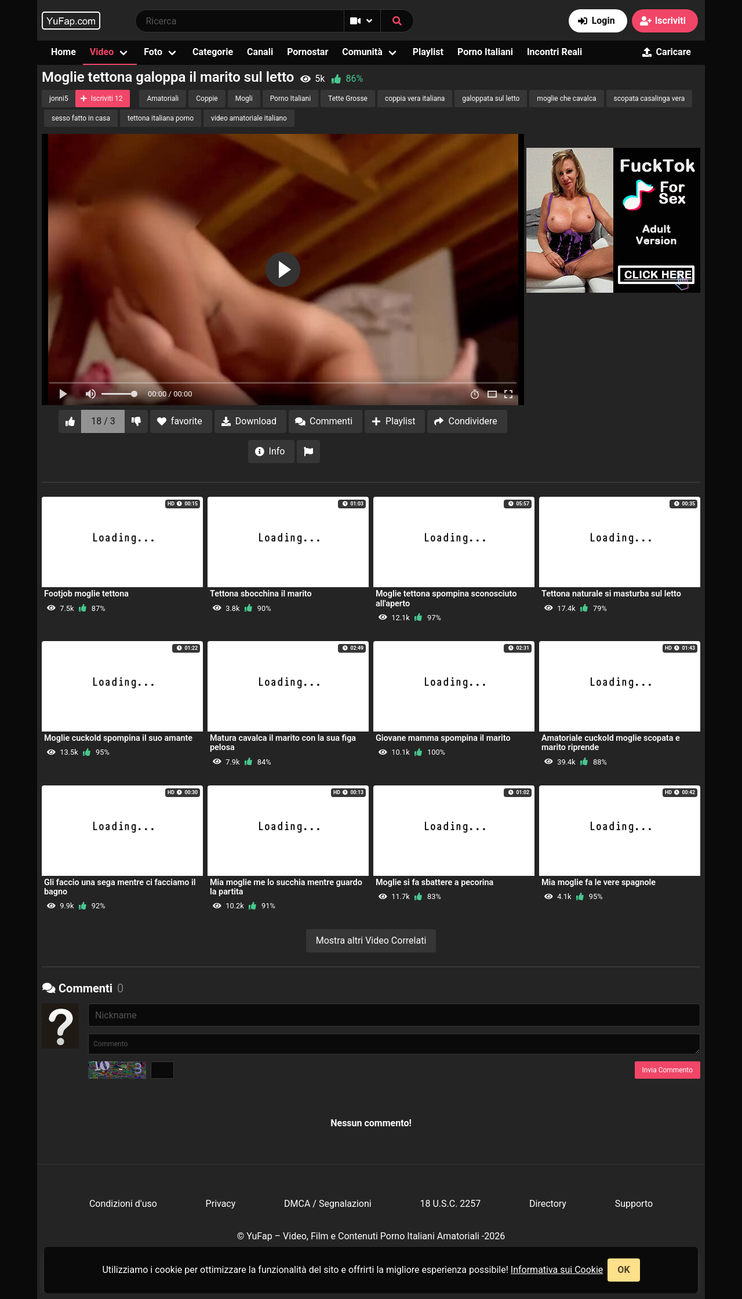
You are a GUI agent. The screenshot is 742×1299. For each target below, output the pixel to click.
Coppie (206, 98)
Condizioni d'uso (123, 1203)
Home (63, 51)
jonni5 (58, 98)
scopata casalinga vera (649, 98)
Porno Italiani (485, 51)
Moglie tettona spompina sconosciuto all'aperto (446, 598)
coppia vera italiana (415, 98)
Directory (547, 1203)
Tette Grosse (348, 98)
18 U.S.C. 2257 (450, 1203)
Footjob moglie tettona (86, 594)
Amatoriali (163, 98)
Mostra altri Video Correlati (371, 940)
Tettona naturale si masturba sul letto (611, 594)
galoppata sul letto (490, 98)
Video (102, 51)
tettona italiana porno (161, 118)
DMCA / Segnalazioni (328, 1203)
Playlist (428, 51)
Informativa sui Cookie (557, 1269)
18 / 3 (103, 421)
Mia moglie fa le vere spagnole (598, 882)
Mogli (244, 98)
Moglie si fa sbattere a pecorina (434, 882)
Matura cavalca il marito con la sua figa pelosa (283, 742)
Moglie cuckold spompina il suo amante (118, 738)
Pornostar (307, 51)
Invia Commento (667, 1070)
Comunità (362, 51)
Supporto (634, 1203)
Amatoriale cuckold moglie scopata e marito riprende (610, 742)
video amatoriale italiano (249, 118)
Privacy (221, 1203)
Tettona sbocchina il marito (261, 594)
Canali (260, 51)
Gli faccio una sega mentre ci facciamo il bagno (120, 887)
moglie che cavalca (566, 98)
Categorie (212, 51)
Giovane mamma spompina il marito (443, 738)
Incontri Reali (554, 51)
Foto (153, 51)
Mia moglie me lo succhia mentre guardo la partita (286, 887)
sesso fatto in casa (81, 118)
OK (623, 1269)
